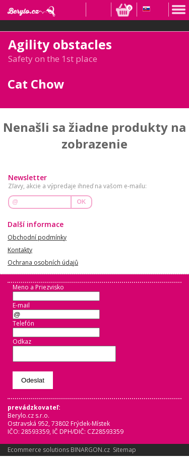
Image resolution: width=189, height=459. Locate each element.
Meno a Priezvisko (38, 287)
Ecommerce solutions (38, 452)
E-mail (21, 305)
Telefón (23, 323)
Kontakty (20, 250)
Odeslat (32, 383)
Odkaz (22, 341)
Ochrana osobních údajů (43, 262)
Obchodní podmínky (37, 237)
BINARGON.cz (90, 452)
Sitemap (124, 452)
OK (81, 201)
